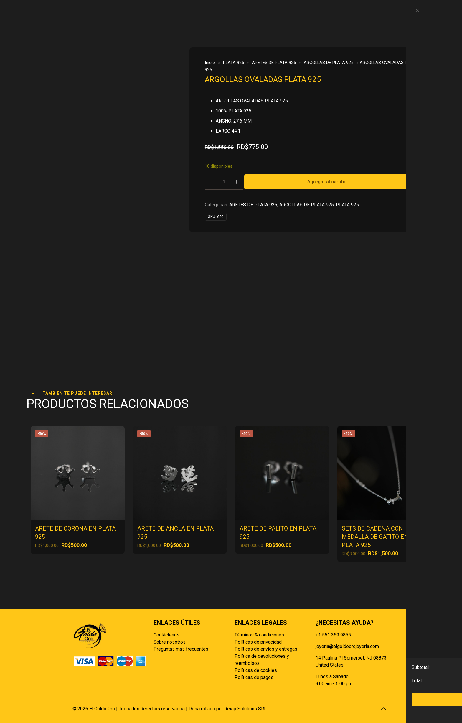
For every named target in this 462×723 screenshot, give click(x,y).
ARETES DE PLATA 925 (274, 62)
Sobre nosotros (170, 642)
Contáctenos (166, 635)
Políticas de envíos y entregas (266, 649)
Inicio (210, 62)
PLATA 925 (233, 62)
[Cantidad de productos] (224, 182)
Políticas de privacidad (258, 642)
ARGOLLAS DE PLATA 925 (328, 62)
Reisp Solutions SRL (245, 708)
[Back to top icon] (383, 709)
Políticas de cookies (256, 670)
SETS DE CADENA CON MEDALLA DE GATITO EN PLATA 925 (375, 537)
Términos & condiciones (259, 635)
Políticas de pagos (254, 677)
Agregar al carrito (326, 182)
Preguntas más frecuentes (181, 649)
